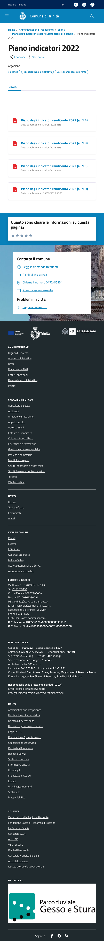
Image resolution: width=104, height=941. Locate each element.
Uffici (11, 364)
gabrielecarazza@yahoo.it (30, 689)
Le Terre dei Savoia (18, 828)
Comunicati (14, 513)
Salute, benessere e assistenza (25, 466)
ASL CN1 (13, 839)
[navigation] (7, 16)
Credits (12, 781)
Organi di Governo (18, 353)
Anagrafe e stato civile (21, 416)
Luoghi (12, 544)
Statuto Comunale (18, 759)
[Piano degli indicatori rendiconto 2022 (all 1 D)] (15, 189)
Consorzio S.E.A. (17, 834)
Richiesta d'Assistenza (20, 748)
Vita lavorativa (16, 482)
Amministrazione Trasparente (36, 30)
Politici (11, 386)
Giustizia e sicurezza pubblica (24, 449)
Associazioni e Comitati (21, 571)
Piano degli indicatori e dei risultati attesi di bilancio (42, 34)
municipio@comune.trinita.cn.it (33, 606)
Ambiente (13, 411)
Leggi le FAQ (15, 732)
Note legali (14, 770)
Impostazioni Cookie (19, 775)
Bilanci (61, 30)
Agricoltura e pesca (19, 405)
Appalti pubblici (16, 422)
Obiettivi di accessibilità (21, 721)
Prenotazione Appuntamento (24, 737)
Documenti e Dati (18, 369)
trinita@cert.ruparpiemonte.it (31, 601)
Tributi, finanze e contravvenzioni (26, 471)
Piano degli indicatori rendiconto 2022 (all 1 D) (54, 188)
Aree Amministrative (19, 358)
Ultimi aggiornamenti (20, 786)
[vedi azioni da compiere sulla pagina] (35, 57)
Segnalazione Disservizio (22, 743)
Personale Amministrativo (22, 380)
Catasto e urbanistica (20, 433)
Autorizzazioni (16, 427)
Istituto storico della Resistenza (26, 866)
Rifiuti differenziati (18, 850)
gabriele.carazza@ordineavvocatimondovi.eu (38, 693)
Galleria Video (15, 560)
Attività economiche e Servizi (24, 566)
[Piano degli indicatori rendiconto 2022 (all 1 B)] (15, 143)
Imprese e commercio (20, 455)
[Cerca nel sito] (92, 16)
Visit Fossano (15, 845)
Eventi (11, 538)
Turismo (12, 477)
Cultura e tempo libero (20, 438)
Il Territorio (14, 549)
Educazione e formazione (22, 444)
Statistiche (14, 792)
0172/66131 (19, 589)
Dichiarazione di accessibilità (24, 715)
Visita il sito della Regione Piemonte (28, 817)
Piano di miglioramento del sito (25, 726)
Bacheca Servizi (17, 754)
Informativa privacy (19, 765)
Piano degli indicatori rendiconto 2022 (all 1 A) (54, 120)
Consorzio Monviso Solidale (23, 855)
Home (11, 30)
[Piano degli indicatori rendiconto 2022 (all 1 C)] (15, 166)
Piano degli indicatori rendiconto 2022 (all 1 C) (54, 166)
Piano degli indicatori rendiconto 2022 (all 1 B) (54, 143)
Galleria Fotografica (19, 555)
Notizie (12, 502)
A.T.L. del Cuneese (18, 861)
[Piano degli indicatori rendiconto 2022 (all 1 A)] (15, 120)
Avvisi (11, 518)
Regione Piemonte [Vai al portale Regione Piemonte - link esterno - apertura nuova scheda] (17, 4)
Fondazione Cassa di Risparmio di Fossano (31, 823)
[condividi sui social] (17, 57)
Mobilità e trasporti (18, 460)
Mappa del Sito (16, 797)
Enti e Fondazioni (18, 375)
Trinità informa (16, 507)
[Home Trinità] (37, 16)
